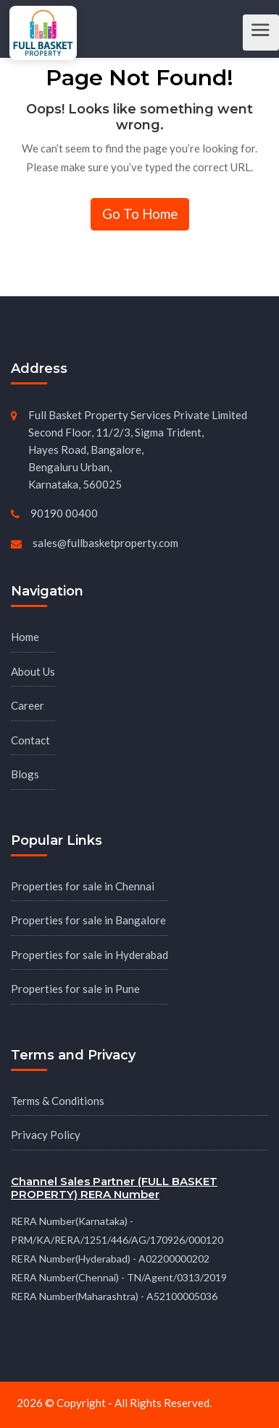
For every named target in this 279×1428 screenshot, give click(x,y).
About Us (33, 671)
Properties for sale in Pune (75, 988)
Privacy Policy (45, 1134)
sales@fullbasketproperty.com (105, 542)
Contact (30, 740)
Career (27, 705)
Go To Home (140, 213)
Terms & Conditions (57, 1100)
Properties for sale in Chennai (82, 885)
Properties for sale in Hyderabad (89, 954)
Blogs (25, 773)
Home (25, 636)
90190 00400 (64, 513)
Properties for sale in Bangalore (88, 919)
